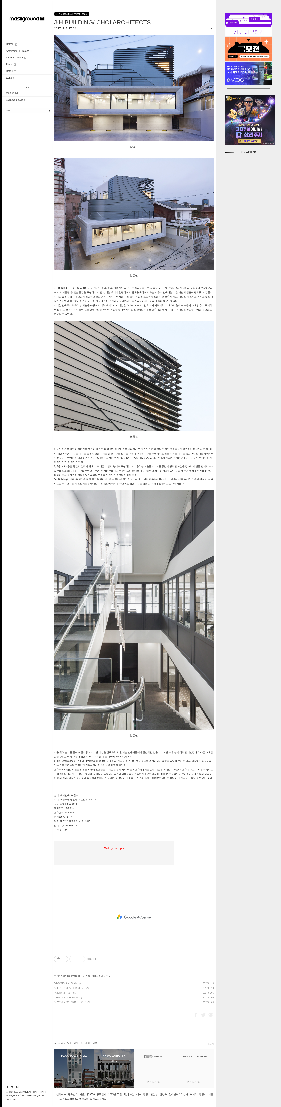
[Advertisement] (134, 917)
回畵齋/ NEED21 (63, 993)
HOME (11, 44)
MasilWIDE (12, 92)
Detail (11, 70)
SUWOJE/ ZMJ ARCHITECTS (70, 1002)
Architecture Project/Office (71, 14)
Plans (11, 64)
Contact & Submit (16, 99)
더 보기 (210, 1043)
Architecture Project (19, 50)
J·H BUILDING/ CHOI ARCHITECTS (102, 22)
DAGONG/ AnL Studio (66, 983)
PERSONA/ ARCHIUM (66, 997)
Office (86, 976)
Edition (10, 77)
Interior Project (16, 57)
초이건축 (65, 795)
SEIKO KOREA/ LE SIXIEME (69, 988)
